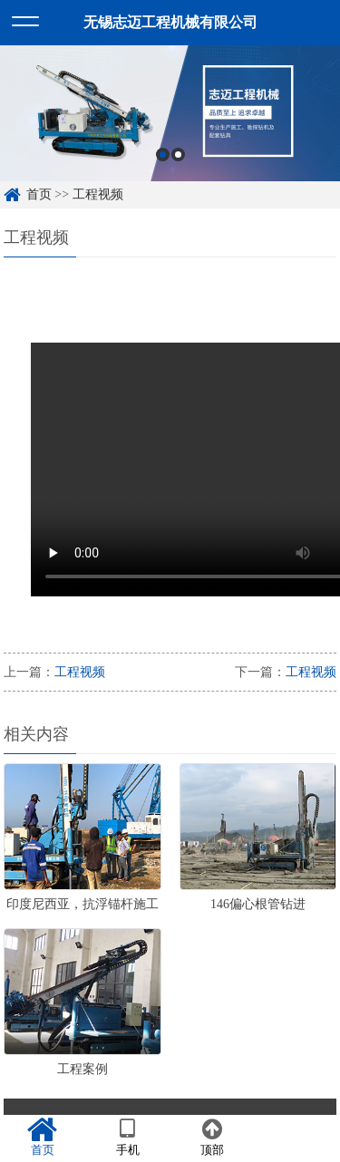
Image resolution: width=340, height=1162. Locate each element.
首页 (39, 194)
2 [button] (178, 154)
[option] (170, 113)
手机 (127, 1137)
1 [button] (163, 154)
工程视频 (98, 194)
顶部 (213, 1137)
